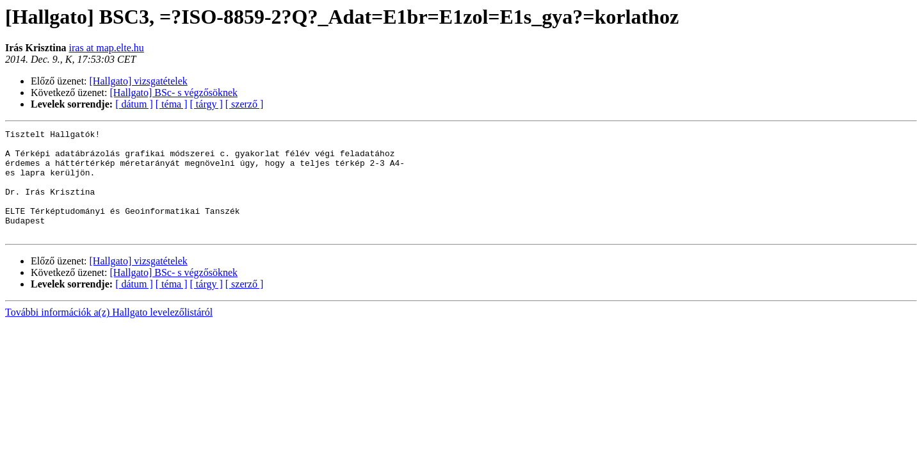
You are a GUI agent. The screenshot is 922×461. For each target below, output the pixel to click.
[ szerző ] (244, 104)
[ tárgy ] (206, 104)
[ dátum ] (134, 104)
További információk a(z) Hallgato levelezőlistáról (109, 333)
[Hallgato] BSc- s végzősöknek (174, 92)
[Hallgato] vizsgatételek (139, 81)
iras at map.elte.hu (106, 47)
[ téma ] (172, 104)
